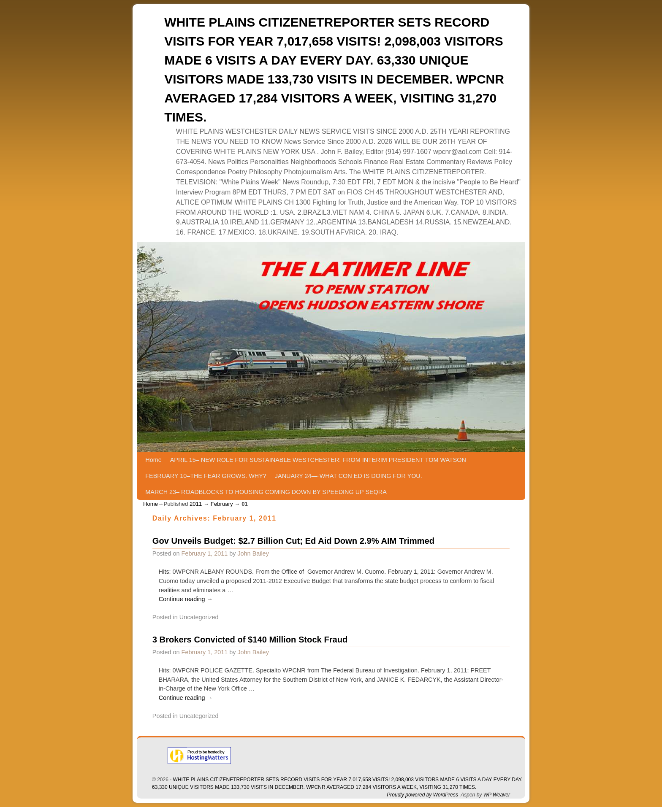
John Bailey (253, 553)
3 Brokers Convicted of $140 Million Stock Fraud (250, 639)
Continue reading (186, 599)
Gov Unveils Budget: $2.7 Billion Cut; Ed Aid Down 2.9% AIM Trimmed (293, 540)
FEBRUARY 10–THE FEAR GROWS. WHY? (205, 475)
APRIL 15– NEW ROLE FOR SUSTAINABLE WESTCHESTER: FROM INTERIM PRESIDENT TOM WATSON (318, 459)
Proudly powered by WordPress (422, 795)
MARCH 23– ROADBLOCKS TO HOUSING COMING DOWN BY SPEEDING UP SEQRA (265, 492)
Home (153, 459)
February (222, 504)
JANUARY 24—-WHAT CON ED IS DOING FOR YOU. (348, 475)
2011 (196, 504)
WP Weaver (496, 795)
